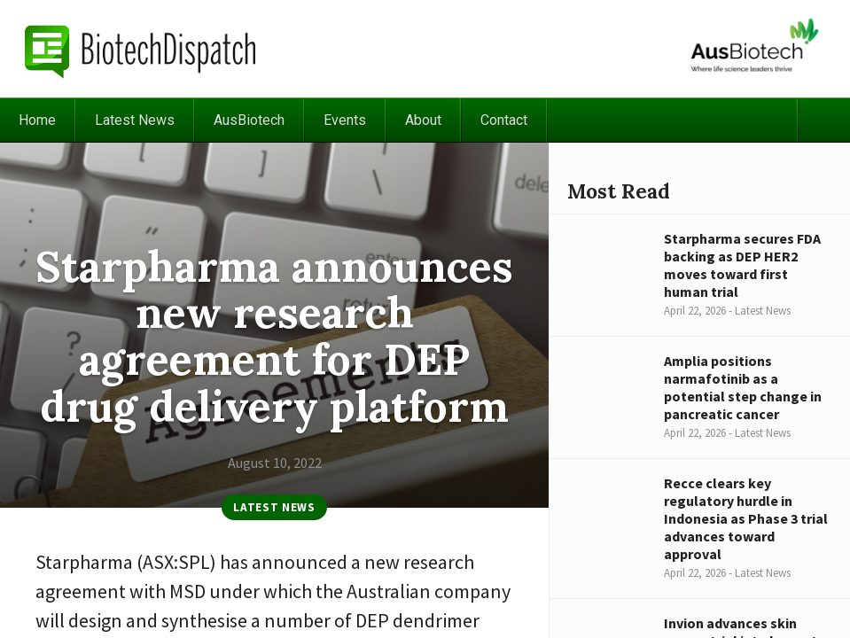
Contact (503, 120)
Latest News (135, 120)
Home (37, 120)
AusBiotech (249, 120)
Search (823, 120)
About (423, 120)
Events (345, 120)
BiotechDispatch (141, 48)
